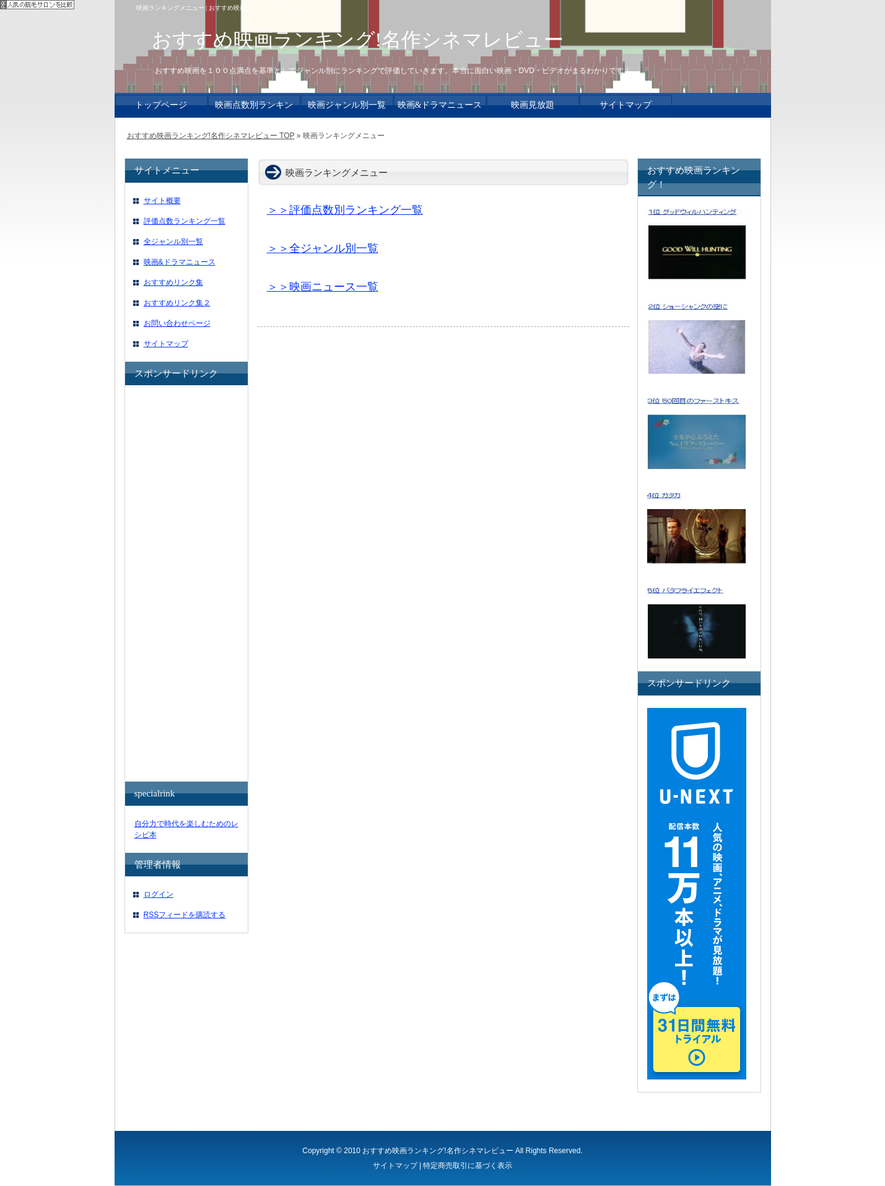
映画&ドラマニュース (180, 262)
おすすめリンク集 (173, 282)
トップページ (161, 105)
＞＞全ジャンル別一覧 (322, 248)
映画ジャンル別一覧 (347, 105)
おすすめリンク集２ (177, 303)
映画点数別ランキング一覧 (254, 108)
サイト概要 (162, 200)
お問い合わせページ (177, 323)
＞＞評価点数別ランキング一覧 (345, 210)
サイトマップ (166, 343)
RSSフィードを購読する (185, 914)
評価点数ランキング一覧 (184, 221)
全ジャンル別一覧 (173, 241)
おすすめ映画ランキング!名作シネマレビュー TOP (211, 135)
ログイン (158, 894)
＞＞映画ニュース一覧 (322, 287)
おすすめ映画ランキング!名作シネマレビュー (437, 1150)
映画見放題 (532, 105)
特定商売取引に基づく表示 (467, 1165)
